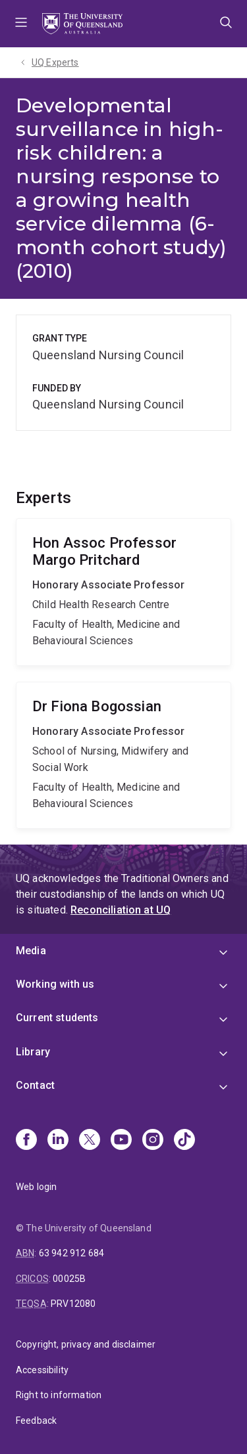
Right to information (58, 1395)
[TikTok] (184, 1141)
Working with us (55, 984)
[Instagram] (152, 1141)
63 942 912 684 (71, 1253)
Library (33, 1052)
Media (31, 950)
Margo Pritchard (123, 592)
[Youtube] (121, 1141)
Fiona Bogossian (123, 755)
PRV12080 (73, 1303)
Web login (36, 1186)
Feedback (36, 1420)
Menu (21, 23)
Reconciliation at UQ (120, 910)
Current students (57, 1017)
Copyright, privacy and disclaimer (85, 1344)
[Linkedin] (58, 1141)
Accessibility (42, 1370)
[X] (89, 1141)
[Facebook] (26, 1141)
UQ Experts (55, 62)
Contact (35, 1085)
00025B (69, 1278)
